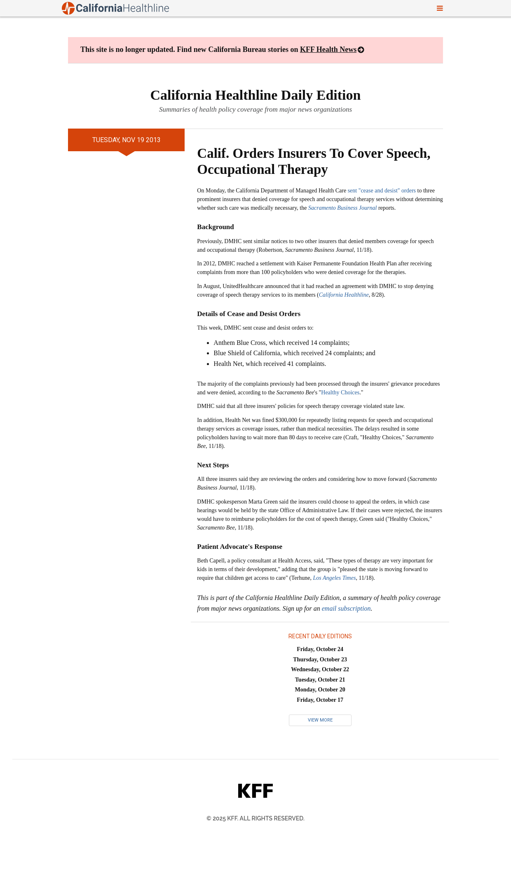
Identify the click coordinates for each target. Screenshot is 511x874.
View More (320, 720)
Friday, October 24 (320, 649)
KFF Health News (328, 49)
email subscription (346, 608)
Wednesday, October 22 (320, 669)
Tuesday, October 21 (320, 680)
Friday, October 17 (320, 700)
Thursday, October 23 (320, 659)
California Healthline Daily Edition (255, 95)
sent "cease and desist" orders (382, 190)
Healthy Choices (340, 392)
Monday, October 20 (320, 690)
